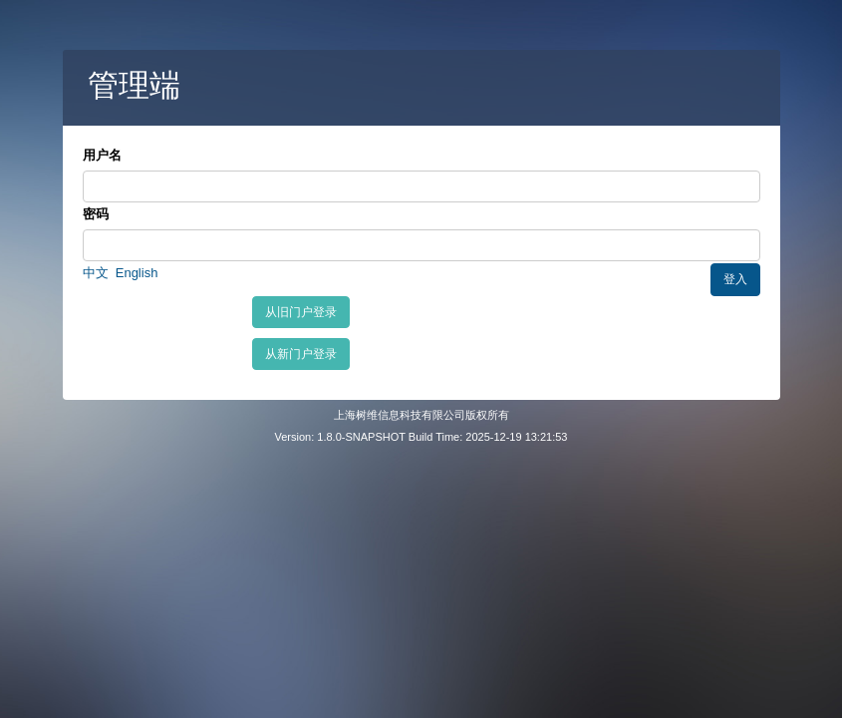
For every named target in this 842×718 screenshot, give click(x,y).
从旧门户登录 (301, 312)
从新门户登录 (301, 354)
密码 (96, 213)
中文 (96, 272)
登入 (735, 279)
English (137, 272)
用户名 (102, 155)
